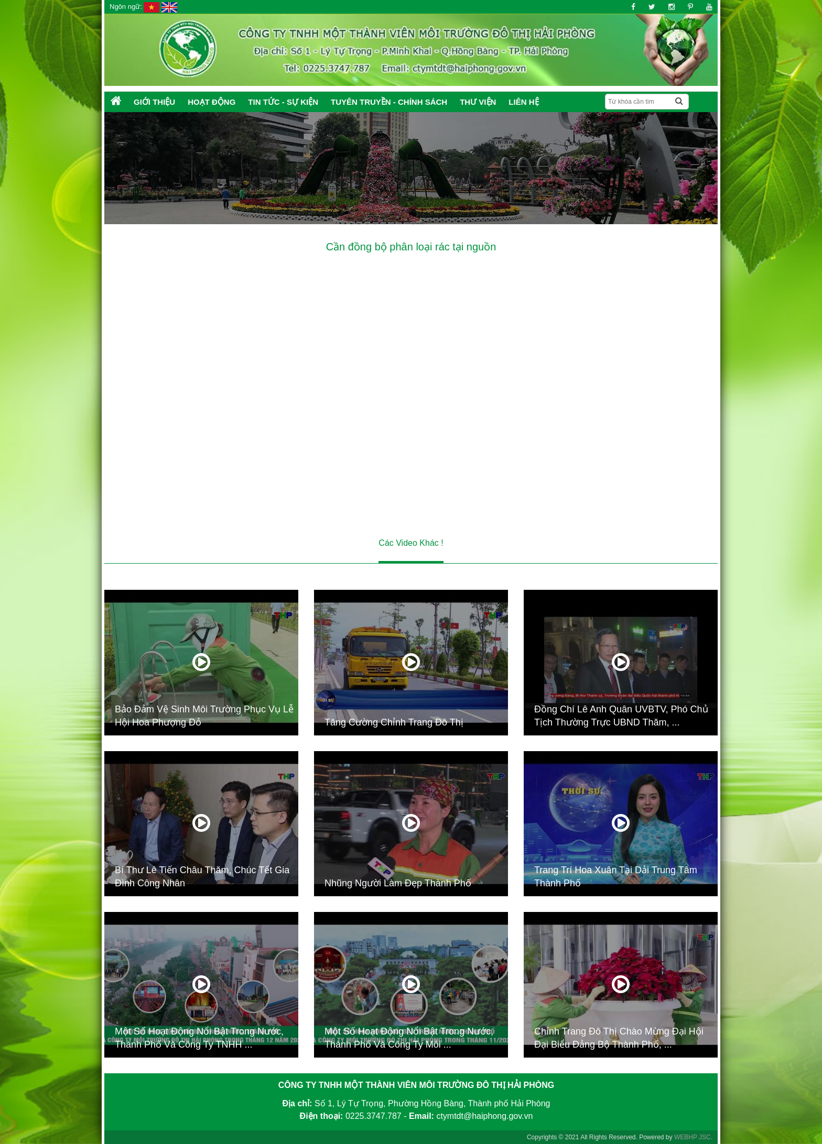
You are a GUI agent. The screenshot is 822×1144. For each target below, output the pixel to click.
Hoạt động (211, 101)
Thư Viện (478, 101)
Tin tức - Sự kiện (283, 101)
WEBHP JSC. (693, 1137)
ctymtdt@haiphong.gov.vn (484, 1116)
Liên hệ (523, 101)
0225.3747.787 (373, 1116)
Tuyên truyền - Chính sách (389, 101)
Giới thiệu (154, 101)
